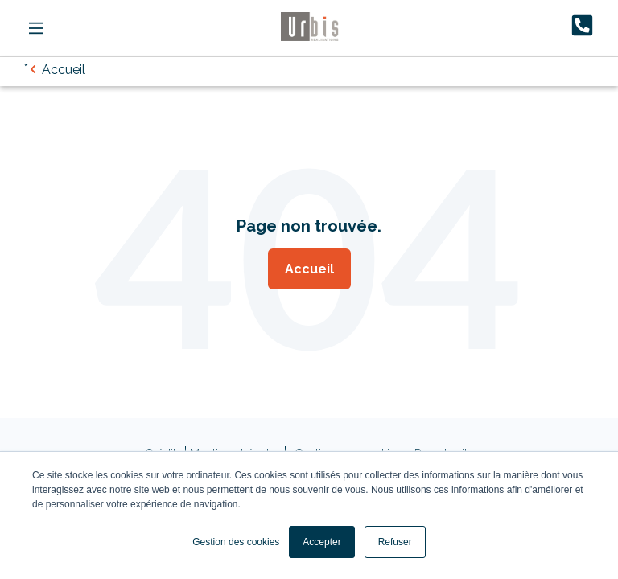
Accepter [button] (321, 542)
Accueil (309, 269)
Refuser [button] (395, 542)
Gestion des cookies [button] (235, 542)
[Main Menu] (36, 28)
